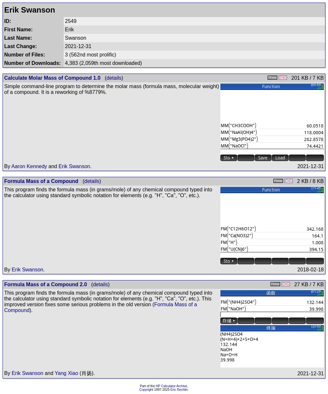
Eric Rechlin (179, 389)
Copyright (146, 389)
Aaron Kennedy (29, 166)
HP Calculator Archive (171, 386)
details (114, 78)
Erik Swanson (74, 166)
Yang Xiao (66, 373)
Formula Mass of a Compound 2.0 (45, 284)
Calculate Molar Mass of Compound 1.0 (52, 78)
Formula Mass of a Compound (41, 181)
